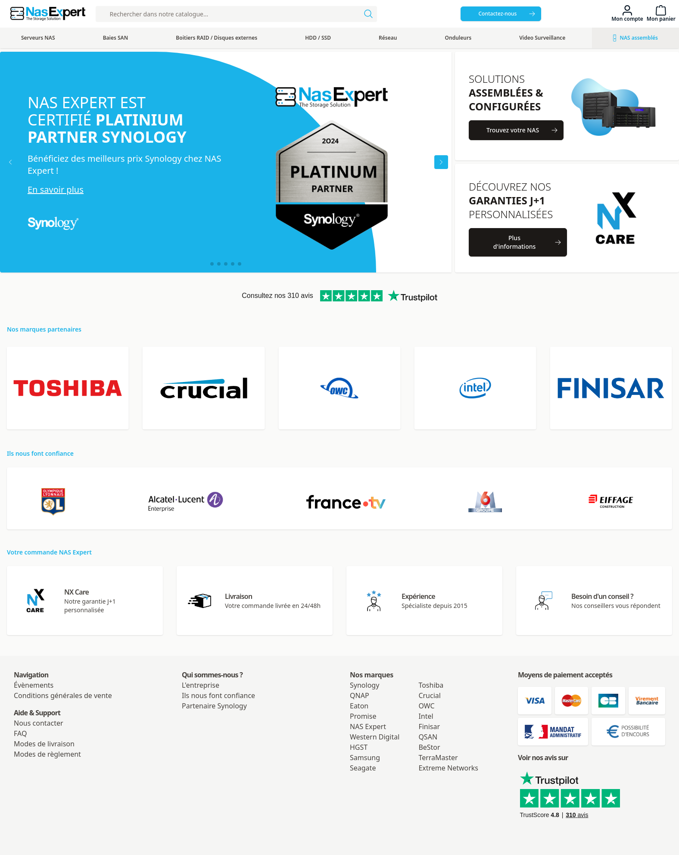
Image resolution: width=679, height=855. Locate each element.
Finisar (429, 726)
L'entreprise (200, 685)
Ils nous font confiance (218, 695)
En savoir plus (56, 189)
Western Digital (374, 737)
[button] (212, 264)
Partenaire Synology (214, 706)
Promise (363, 716)
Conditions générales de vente (63, 695)
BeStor (429, 747)
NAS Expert (368, 726)
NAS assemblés (635, 37)
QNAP (359, 695)
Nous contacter (38, 723)
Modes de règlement (47, 754)
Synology (364, 685)
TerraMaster (438, 757)
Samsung (365, 757)
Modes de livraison (44, 744)
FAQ (20, 733)
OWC (426, 706)
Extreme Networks (448, 768)
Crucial (429, 695)
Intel (425, 716)
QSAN (427, 737)
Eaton (359, 706)
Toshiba (430, 685)
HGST (359, 747)
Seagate (363, 768)
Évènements (33, 685)
